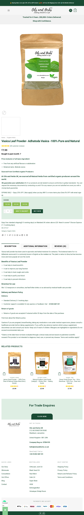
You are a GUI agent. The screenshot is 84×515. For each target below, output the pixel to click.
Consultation (5, 474)
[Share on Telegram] (27, 235)
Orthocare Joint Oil (35, 467)
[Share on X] (7, 235)
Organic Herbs (11, 137)
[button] (8, 10)
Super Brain (33, 481)
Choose (6, 200)
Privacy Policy (62, 470)
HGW (31, 484)
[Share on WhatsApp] (2, 235)
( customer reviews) (17, 146)
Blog (3, 481)
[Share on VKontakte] (20, 235)
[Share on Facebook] (5, 235)
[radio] (7, 204)
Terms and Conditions (65, 477)
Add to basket (22, 211)
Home (3, 137)
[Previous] (2, 395)
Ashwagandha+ (34, 488)
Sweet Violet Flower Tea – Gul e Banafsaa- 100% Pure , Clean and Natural (69, 381)
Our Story (4, 467)
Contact (4, 484)
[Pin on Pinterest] (17, 235)
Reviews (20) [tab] (60, 246)
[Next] (9, 112)
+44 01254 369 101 (36, 454)
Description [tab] (10, 246)
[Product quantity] (8, 211)
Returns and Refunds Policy (67, 474)
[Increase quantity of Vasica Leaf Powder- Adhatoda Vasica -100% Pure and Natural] (11, 211)
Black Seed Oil (34, 470)
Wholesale (5, 470)
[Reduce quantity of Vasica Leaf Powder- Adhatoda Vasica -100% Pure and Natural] (4, 211)
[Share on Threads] (12, 235)
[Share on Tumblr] (24, 235)
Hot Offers (5, 477)
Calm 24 (32, 477)
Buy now (37, 211)
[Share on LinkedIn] (22, 235)
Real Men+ (33, 474)
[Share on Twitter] (10, 235)
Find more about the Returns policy (13, 318)
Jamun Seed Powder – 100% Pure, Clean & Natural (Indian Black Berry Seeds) (14, 381)
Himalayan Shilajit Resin (37, 491)
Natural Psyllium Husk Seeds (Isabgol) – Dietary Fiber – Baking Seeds (42, 381)
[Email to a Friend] (15, 235)
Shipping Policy (63, 467)
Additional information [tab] (35, 246)
